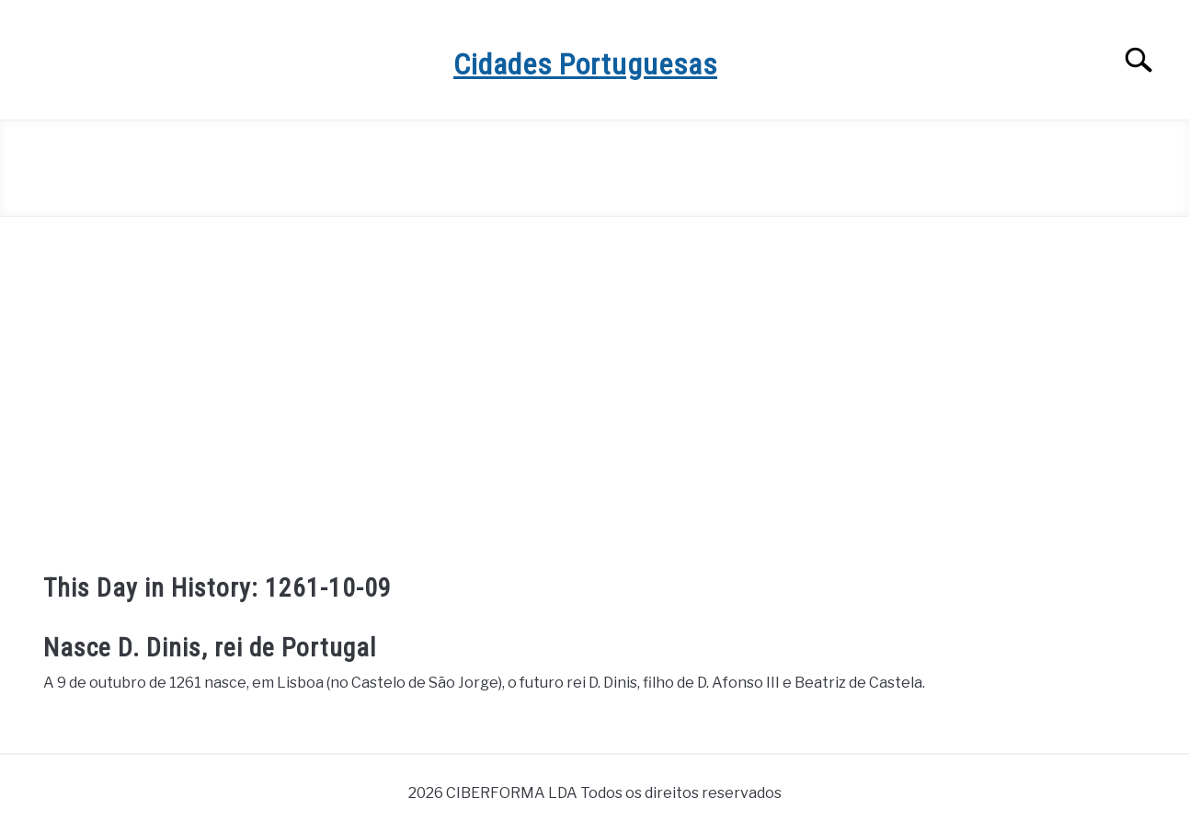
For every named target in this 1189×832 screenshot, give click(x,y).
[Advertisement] (595, 382)
